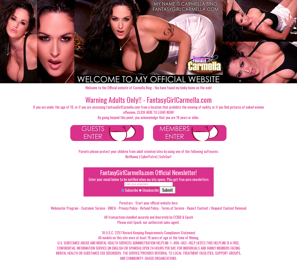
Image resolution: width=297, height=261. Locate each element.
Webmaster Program (64, 208)
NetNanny (131, 156)
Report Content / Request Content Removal (216, 208)
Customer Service (93, 208)
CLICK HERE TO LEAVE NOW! (155, 112)
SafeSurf (165, 156)
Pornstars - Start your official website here (148, 202)
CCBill (177, 217)
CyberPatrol (149, 156)
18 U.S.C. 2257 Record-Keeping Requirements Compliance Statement (148, 232)
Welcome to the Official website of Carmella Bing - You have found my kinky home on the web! (148, 87)
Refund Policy (149, 208)
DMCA (112, 208)
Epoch (189, 217)
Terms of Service (172, 208)
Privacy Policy (128, 208)
